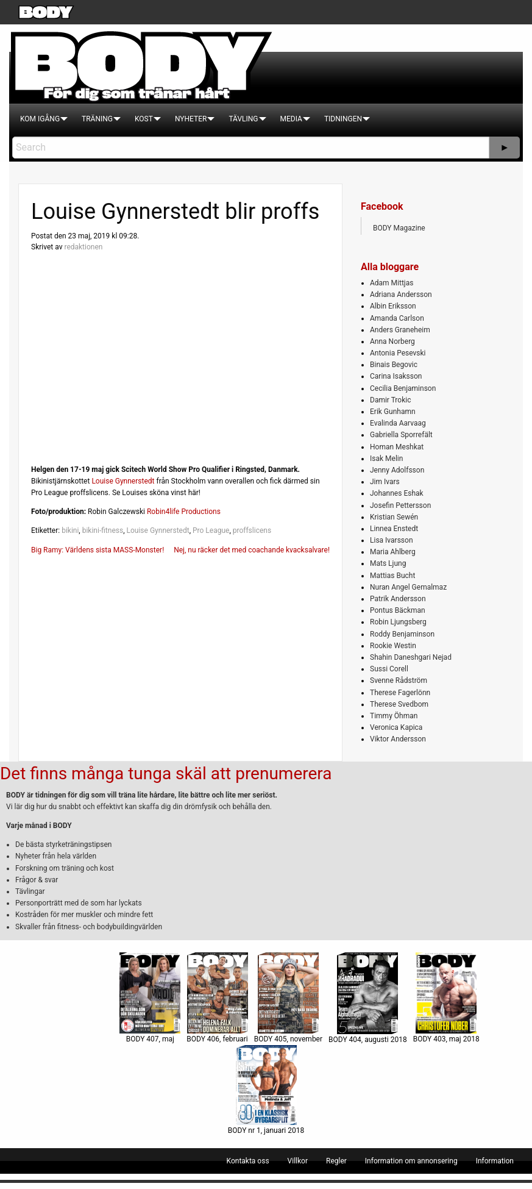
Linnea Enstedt (394, 528)
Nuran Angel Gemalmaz (408, 587)
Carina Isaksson (396, 376)
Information (495, 1161)
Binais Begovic (393, 364)
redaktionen (83, 247)
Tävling (243, 119)
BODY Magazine (399, 228)
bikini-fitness (102, 530)
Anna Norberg (392, 341)
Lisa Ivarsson (391, 540)
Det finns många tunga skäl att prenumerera (166, 773)
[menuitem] (40, 119)
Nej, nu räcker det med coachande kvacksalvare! (252, 550)
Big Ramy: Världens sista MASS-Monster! (97, 550)
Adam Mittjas (391, 283)
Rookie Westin (393, 645)
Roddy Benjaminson (402, 634)
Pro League (211, 530)
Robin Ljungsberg (398, 622)
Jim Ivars (385, 481)
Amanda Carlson (397, 318)
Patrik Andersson (398, 598)
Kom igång (40, 119)
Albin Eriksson (393, 306)
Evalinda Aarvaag (398, 423)
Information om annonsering (411, 1161)
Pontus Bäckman (397, 610)
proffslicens (252, 530)
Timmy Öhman (393, 716)
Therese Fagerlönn (400, 692)
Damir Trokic (390, 400)
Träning (97, 119)
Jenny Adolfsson (397, 470)
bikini (70, 530)
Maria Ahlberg (393, 552)
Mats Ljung (388, 563)
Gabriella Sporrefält (401, 434)
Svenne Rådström (398, 680)
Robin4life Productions (184, 511)
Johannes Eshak (397, 493)
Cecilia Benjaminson (403, 388)
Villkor (298, 1161)
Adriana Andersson (401, 294)
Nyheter (191, 119)
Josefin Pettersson (400, 505)
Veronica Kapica (396, 727)
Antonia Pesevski (398, 353)
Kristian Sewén (394, 517)
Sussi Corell (389, 669)
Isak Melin (386, 458)
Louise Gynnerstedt (122, 481)
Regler (336, 1161)
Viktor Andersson (398, 739)
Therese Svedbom (399, 704)
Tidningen (343, 119)
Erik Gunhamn (393, 411)
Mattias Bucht (392, 575)
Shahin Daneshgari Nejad (411, 657)
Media (291, 119)
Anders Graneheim (400, 330)
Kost (144, 119)
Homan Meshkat (397, 447)
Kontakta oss (248, 1161)
